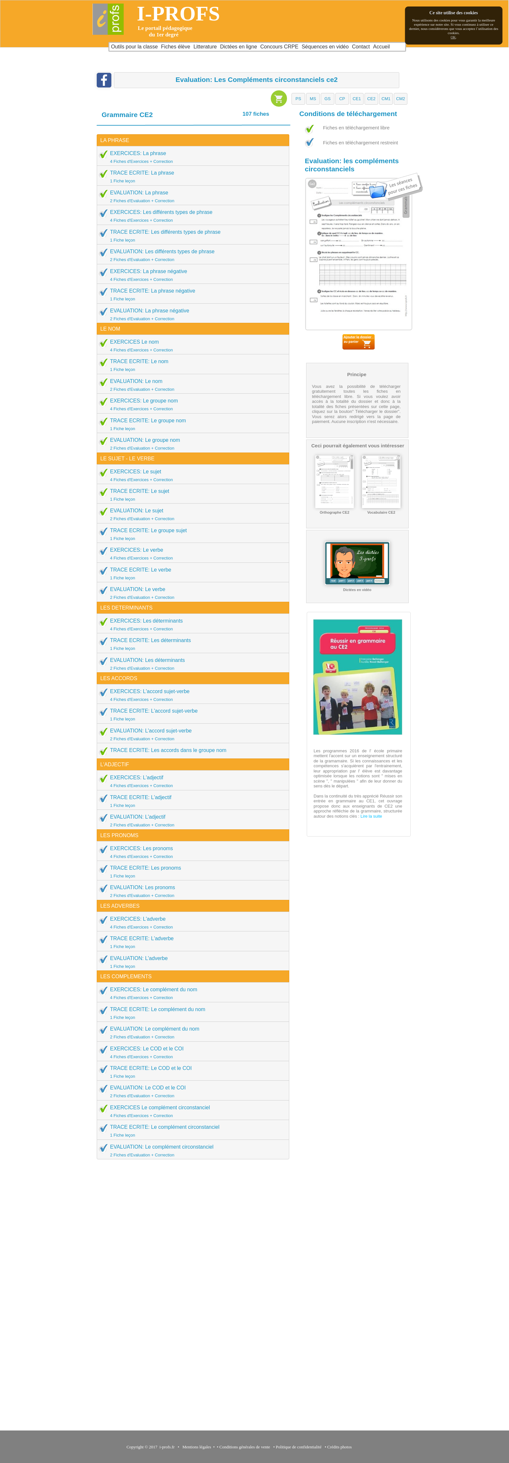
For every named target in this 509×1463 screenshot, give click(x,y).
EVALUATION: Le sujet (191, 514)
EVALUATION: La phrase (191, 196)
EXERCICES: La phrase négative (191, 275)
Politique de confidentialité (299, 1446)
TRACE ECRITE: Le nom (191, 365)
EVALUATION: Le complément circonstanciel (191, 1150)
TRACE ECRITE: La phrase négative (191, 294)
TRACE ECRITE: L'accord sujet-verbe (191, 714)
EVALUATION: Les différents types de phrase (191, 255)
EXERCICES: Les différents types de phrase (191, 216)
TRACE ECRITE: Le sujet (191, 495)
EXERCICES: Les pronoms (191, 852)
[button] (298, 99)
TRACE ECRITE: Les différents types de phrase (191, 236)
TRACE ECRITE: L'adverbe (191, 942)
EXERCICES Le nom (191, 345)
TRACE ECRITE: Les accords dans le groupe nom (162, 752)
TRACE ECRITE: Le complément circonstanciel (191, 1131)
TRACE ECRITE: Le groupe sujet (191, 534)
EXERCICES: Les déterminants (191, 624)
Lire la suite (370, 816)
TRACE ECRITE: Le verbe (191, 573)
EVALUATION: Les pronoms (191, 891)
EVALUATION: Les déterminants (191, 664)
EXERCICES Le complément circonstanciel (191, 1111)
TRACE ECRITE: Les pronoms (191, 871)
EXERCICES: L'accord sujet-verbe (191, 695)
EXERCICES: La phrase (191, 157)
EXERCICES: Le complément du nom (191, 993)
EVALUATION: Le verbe (191, 593)
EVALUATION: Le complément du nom (191, 1032)
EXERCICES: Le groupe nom (191, 404)
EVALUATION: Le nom (191, 385)
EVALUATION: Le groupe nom (191, 444)
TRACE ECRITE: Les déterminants (191, 644)
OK (453, 37)
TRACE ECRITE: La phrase (191, 176)
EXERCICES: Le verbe (191, 553)
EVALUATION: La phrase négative (191, 314)
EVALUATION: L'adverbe (191, 962)
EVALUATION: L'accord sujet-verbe (191, 734)
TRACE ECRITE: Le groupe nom (191, 424)
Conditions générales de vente (244, 1446)
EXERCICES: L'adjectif (191, 781)
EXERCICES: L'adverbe (191, 922)
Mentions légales (195, 1446)
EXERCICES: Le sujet (191, 475)
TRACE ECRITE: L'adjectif (191, 801)
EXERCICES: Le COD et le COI (191, 1052)
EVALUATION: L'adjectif (191, 820)
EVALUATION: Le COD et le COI (191, 1091)
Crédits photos (340, 1446)
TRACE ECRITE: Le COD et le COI (191, 1072)
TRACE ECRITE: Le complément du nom (191, 1013)
